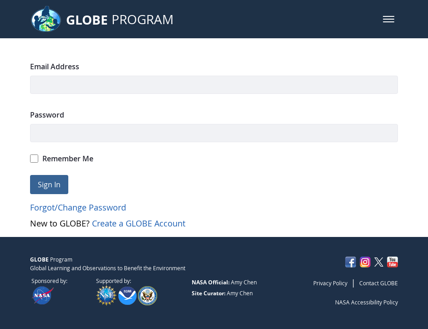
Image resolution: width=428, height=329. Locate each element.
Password (47, 115)
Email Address (54, 67)
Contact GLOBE (378, 283)
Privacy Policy (330, 283)
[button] (388, 19)
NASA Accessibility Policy (366, 302)
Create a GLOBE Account (138, 223)
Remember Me (62, 159)
